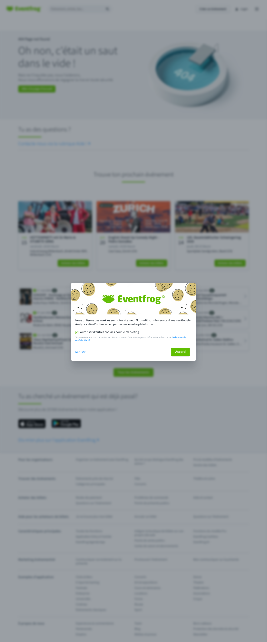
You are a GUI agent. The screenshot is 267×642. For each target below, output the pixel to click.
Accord (180, 351)
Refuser (80, 352)
